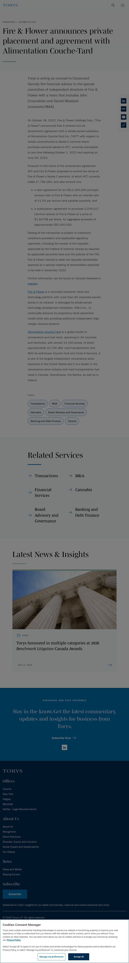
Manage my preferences (51, 956)
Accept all (79, 956)
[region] (64, 941)
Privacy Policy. (14, 940)
